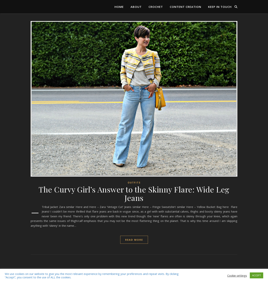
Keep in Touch (220, 7)
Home (119, 7)
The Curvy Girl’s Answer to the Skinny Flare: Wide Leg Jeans (134, 193)
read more (134, 239)
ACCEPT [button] (256, 275)
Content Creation (185, 7)
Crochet (156, 7)
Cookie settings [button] (237, 275)
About (136, 7)
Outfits (134, 182)
